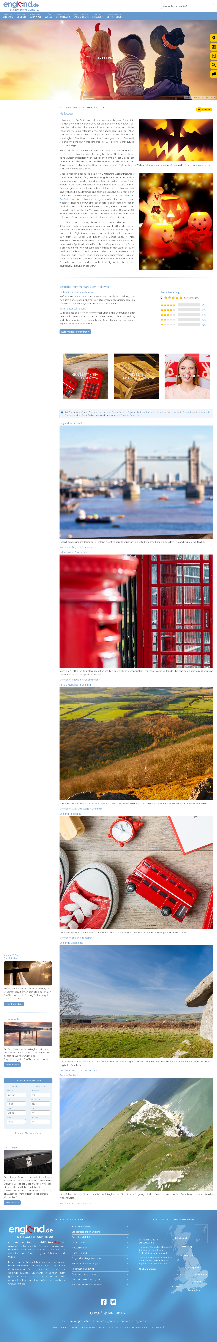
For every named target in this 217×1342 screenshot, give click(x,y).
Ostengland (201, 1274)
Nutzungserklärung (124, 1327)
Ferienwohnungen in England (152, 412)
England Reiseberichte (72, 423)
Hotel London (79, 1242)
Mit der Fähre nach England (86, 1263)
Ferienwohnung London (84, 1274)
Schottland (181, 1238)
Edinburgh (187, 1246)
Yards (9, 1108)
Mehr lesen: (78, 547)
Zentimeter (35, 1099)
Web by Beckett (88, 1327)
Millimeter (35, 1090)
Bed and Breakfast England (86, 1279)
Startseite (65, 107)
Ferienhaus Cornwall (83, 1268)
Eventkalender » (14, 1004)
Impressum (156, 1327)
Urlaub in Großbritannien (74, 552)
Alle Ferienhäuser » (149, 1268)
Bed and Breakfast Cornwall (87, 1284)
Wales (179, 1274)
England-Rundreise (130, 415)
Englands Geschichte (71, 943)
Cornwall (177, 1286)
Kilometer (35, 1117)
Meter (33, 1108)
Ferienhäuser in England (124, 412)
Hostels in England (181, 412)
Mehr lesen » (12, 1064)
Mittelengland (191, 1267)
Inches (10, 1090)
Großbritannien (68, 199)
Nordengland (187, 1255)
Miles (9, 1117)
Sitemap (102, 1327)
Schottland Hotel (81, 1237)
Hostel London (79, 1247)
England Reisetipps (70, 814)
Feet (8, 1099)
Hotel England (79, 1252)
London (198, 1281)
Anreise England (69, 1075)
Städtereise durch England (86, 1231)
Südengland (194, 1290)
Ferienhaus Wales (81, 1226)
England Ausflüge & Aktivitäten (88, 1258)
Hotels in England (101, 412)
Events (75, 107)
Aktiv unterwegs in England (75, 685)
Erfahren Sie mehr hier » (28, 1133)
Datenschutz (142, 1327)
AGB (111, 1327)
